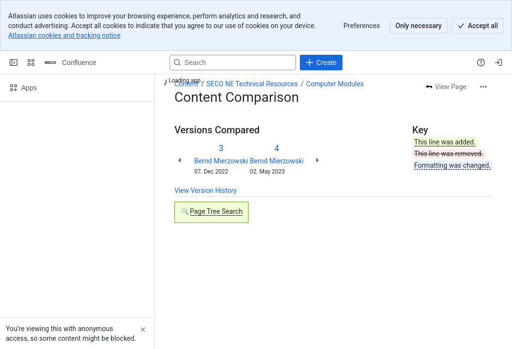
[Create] (321, 62)
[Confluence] (50, 62)
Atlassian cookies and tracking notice (64, 35)
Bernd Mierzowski (221, 161)
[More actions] (483, 86)
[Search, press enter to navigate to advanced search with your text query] (233, 62)
